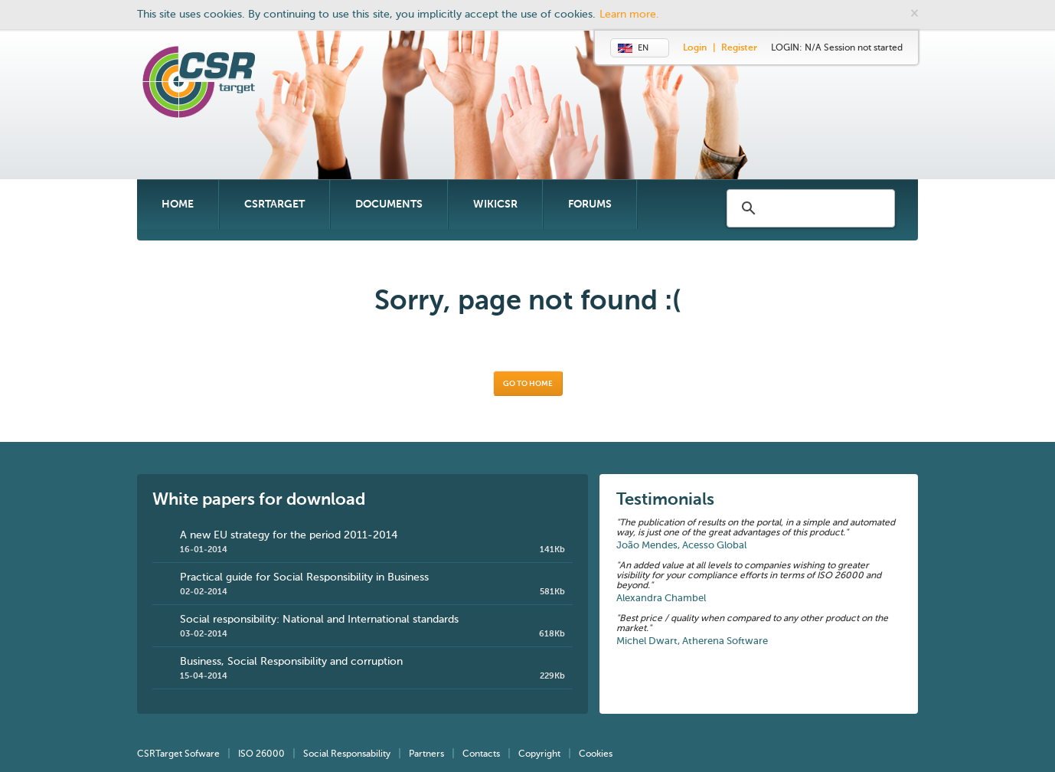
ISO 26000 (261, 754)
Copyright (539, 754)
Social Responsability (346, 754)
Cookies (595, 754)
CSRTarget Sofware (178, 754)
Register (739, 48)
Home (178, 204)
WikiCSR (495, 204)
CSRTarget (274, 204)
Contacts (481, 754)
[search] (811, 208)
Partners (426, 754)
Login (695, 48)
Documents (389, 204)
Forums (590, 204)
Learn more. (629, 14)
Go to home (528, 384)
